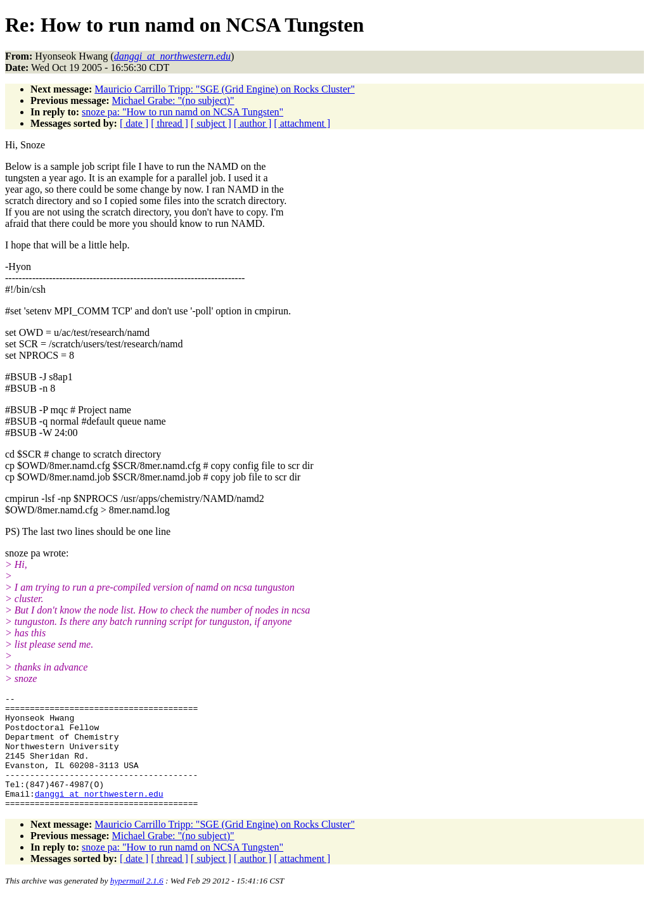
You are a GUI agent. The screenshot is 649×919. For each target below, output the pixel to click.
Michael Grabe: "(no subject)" (173, 100)
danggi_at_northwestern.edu (99, 814)
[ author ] (253, 123)
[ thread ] (169, 123)
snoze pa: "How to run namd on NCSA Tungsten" (182, 111)
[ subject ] (211, 123)
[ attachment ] (302, 123)
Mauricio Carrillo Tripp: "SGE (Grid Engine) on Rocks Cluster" (224, 89)
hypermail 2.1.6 (137, 903)
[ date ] (134, 123)
